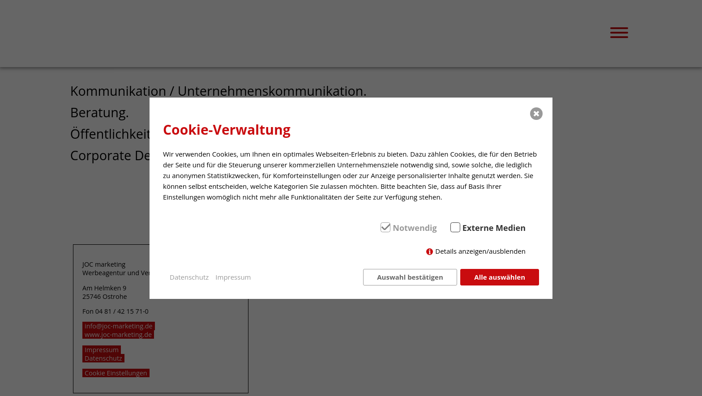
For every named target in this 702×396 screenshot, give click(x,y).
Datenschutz (189, 277)
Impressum (233, 277)
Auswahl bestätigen (410, 277)
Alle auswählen (499, 277)
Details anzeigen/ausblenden (480, 251)
